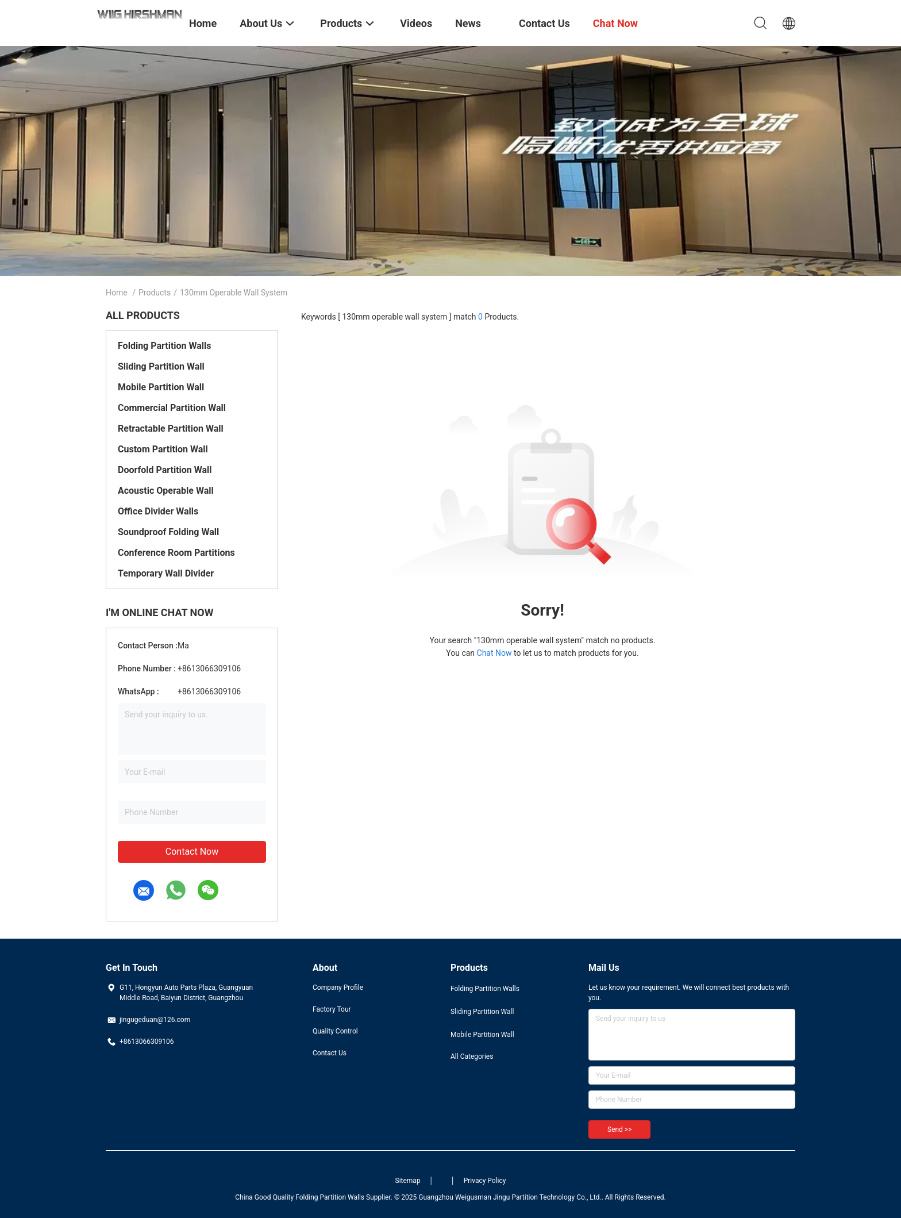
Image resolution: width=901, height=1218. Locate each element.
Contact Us (329, 1053)
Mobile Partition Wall (161, 387)
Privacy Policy (485, 1181)
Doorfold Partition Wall (165, 469)
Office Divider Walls (158, 511)
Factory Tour (332, 1009)
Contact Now (191, 851)
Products (154, 292)
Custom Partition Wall (163, 449)
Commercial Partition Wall (172, 407)
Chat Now (494, 653)
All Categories (471, 1056)
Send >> (619, 1129)
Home (117, 292)
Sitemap (408, 1181)
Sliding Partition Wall (161, 366)
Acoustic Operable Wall (166, 490)
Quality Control (335, 1031)
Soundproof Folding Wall (168, 532)
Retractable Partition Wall (171, 428)
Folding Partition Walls (164, 345)
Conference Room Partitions (176, 552)
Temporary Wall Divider (166, 573)
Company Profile (338, 987)
